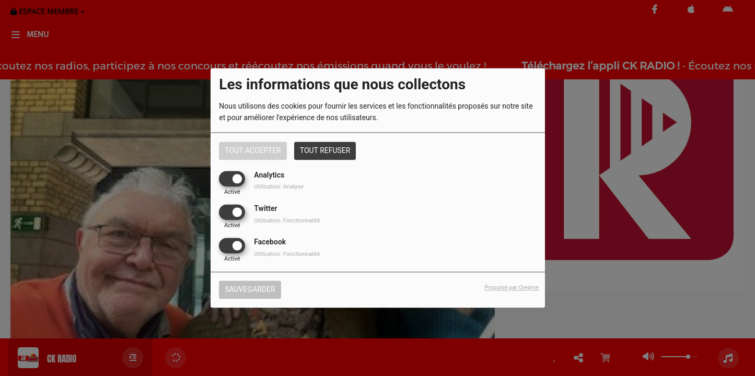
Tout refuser (325, 150)
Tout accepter (253, 150)
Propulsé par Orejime (511, 288)
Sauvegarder (250, 290)
